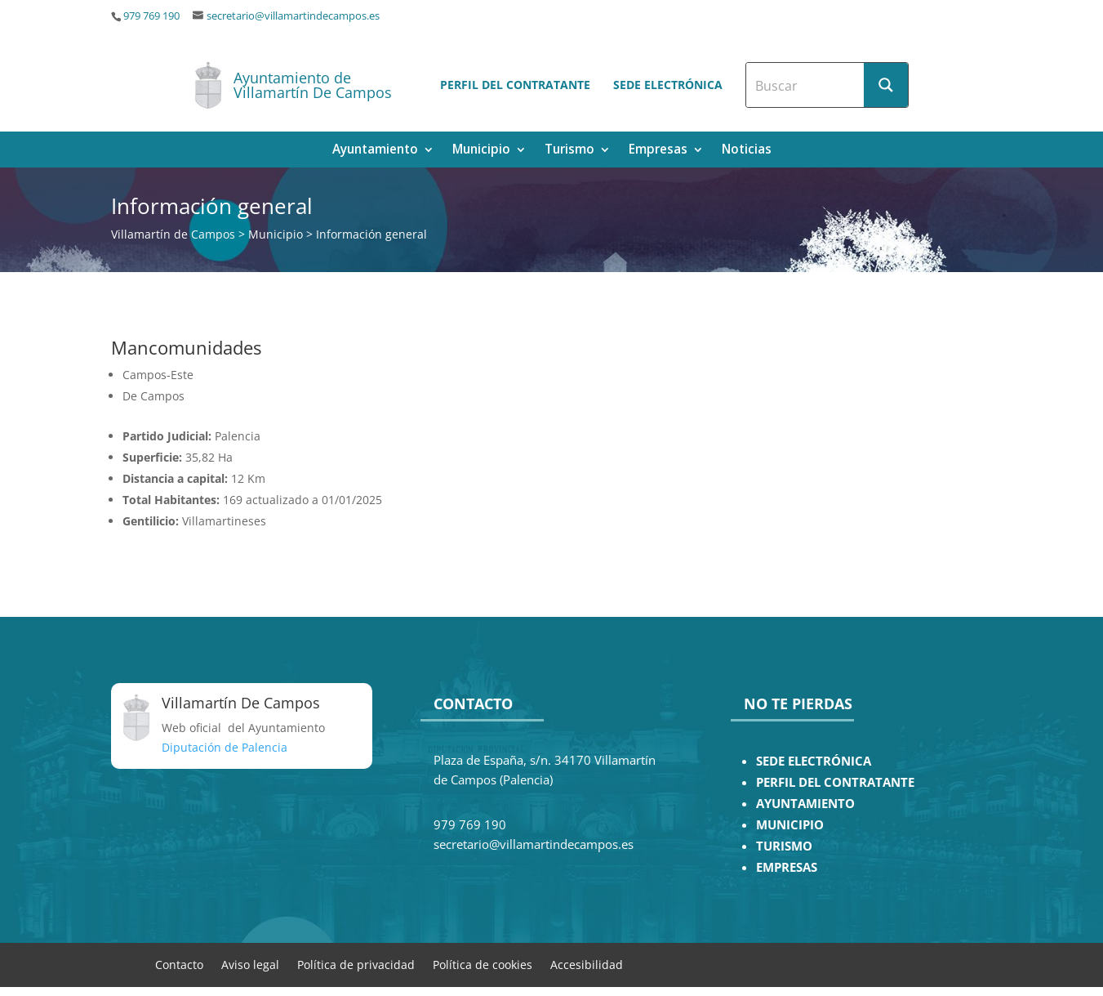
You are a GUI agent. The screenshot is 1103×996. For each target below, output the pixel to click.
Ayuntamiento (375, 151)
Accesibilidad (586, 964)
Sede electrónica (668, 84)
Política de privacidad (356, 964)
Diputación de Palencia (224, 747)
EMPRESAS (786, 867)
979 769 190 (151, 16)
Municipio (481, 151)
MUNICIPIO (790, 824)
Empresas (658, 151)
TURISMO (784, 846)
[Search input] (805, 85)
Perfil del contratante (515, 84)
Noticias (747, 151)
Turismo (569, 151)
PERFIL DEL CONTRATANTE (835, 782)
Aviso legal (250, 964)
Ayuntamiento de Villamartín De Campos (312, 85)
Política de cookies (482, 964)
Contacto (179, 964)
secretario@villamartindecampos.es (293, 16)
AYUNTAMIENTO (805, 803)
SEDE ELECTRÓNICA (813, 761)
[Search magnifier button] (886, 85)
